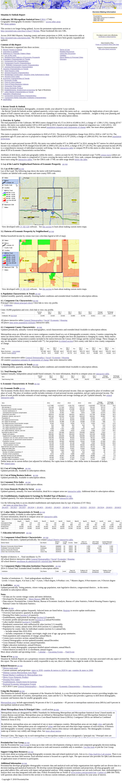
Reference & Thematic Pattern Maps (16, 53)
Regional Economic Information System (19, 684)
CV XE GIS (24, 227)
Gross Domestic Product (13, 88)
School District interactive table (60, 540)
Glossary (63, 59)
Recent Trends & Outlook (12, 50)
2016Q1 (109, 507)
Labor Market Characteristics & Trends (18, 92)
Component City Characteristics (16, 61)
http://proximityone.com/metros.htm (15, 38)
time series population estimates (22, 323)
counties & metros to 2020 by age (57, 670)
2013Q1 (5, 507)
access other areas (53, 22)
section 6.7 (27, 622)
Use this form (89, 747)
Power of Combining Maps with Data (107, 44)
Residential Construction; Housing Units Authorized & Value (26, 75)
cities (100, 724)
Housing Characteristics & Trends (15, 69)
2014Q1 (40, 507)
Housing (63, 320)
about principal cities (23, 303)
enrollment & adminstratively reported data (34, 561)
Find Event (69, 652)
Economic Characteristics (69, 686)
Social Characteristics (48, 686)
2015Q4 (100, 507)
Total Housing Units (11, 71)
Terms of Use (65, 50)
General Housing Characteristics (16, 73)
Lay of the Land (10, 55)
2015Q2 (83, 507)
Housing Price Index (12, 76)
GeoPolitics (7, 99)
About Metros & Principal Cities (71, 57)
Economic (55, 320)
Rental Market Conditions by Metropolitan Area (22, 675)
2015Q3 (92, 507)
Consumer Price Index (12, 86)
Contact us (101, 772)
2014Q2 (48, 507)
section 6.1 (40, 620)
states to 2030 (37, 670)
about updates (9, 24)
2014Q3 (57, 507)
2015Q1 (75, 507)
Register (66, 610)
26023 (14, 353)
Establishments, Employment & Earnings (19, 90)
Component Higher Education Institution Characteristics (25, 98)
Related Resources (67, 52)
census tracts (106, 155)
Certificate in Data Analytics (107, 36)
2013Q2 (13, 507)
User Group (24, 745)
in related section (66, 341)
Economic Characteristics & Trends (16, 78)
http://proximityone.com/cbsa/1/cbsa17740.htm (20, 31)
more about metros (53, 731)
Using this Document (67, 53)
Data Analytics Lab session (100, 754)
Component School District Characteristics (20, 96)
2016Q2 (118, 507)
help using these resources (107, 49)
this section (47, 227)
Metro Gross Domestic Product (16, 677)
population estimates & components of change (30, 360)
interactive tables (25, 159)
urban (50, 726)
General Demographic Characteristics (18, 67)
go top (64, 164)
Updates (63, 55)
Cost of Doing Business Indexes (16, 84)
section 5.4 (25, 615)
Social (46, 320)
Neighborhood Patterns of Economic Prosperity (22, 57)
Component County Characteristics (17, 63)
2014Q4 (65, 507)
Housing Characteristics (92, 686)
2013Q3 (22, 507)
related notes (9, 464)
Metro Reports (35, 599)
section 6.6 (41, 617)
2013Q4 (31, 507)
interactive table (66, 148)
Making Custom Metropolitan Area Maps (20, 673)
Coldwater (8, 305)
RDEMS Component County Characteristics (22, 65)
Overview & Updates (10, 52)
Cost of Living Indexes (12, 82)
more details (16, 351)
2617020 (13, 316)
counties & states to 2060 (82, 670)
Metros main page (10, 668)
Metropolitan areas (8, 702)
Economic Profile (10, 80)
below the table (81, 159)
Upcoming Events (55, 652)
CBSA (43, 19)
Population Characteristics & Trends (16, 59)
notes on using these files (16, 505)
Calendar (42, 652)
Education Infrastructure (12, 94)
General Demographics (33, 320)
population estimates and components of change (66, 127)
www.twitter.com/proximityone (84, 772)
